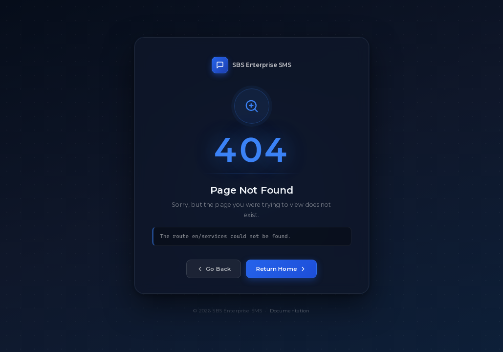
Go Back (214, 269)
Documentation (290, 311)
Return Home (281, 269)
